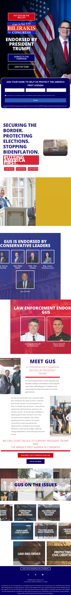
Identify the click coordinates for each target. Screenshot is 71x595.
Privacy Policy (5, 108)
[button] (21, 16)
